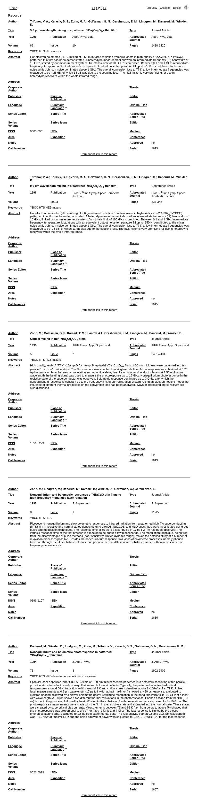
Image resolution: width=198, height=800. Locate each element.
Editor (133, 96)
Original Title (138, 104)
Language (15, 104)
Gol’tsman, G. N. (99, 21)
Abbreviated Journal (137, 38)
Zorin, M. (36, 333)
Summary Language (57, 106)
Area (11, 137)
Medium (134, 131)
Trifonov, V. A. (39, 21)
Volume (13, 45)
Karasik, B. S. (60, 21)
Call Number (16, 148)
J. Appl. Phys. (81, 661)
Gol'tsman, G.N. (54, 333)
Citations (165, 7)
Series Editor (17, 113)
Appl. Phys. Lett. (82, 36)
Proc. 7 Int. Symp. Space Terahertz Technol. (168, 194)
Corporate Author (15, 89)
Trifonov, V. (105, 646)
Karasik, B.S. (76, 333)
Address (14, 81)
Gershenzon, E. (145, 488)
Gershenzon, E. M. (124, 21)
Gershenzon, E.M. (116, 333)
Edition (134, 122)
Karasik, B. (88, 488)
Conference (137, 137)
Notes (12, 142)
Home (13, 8)
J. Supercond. (81, 503)
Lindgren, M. (147, 21)
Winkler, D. (175, 333)
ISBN (54, 131)
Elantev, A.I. (95, 333)
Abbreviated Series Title (137, 115)
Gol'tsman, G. (123, 488)
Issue (54, 45)
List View (152, 7)
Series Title (58, 113)
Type (132, 30)
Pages (133, 45)
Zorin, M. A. (79, 21)
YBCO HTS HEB (41, 517)
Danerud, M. (166, 21)
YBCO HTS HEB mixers (45, 51)
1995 (33, 345)
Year (11, 36)
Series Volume (13, 124)
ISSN (11, 131)
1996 (33, 36)
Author (13, 21)
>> (104, 8)
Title (11, 30)
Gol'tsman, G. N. (99, 177)
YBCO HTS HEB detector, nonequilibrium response (63, 676)
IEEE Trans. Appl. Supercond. (91, 345)
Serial (133, 148)
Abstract (14, 56)
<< (93, 8)
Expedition (58, 137)
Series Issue (59, 122)
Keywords (15, 51)
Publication (58, 36)
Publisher (14, 96)
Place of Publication (58, 98)
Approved (136, 142)
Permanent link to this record (99, 154)
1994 (33, 661)
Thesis (133, 87)
